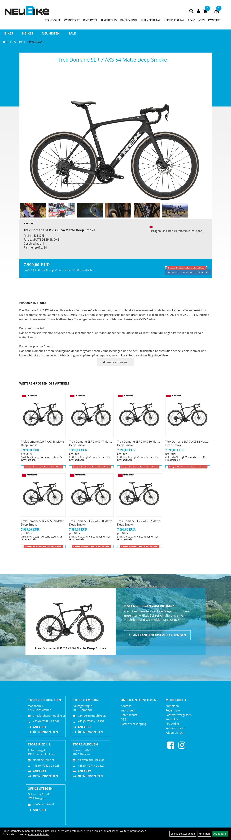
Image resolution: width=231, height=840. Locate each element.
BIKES (8, 33)
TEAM (191, 20)
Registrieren (173, 710)
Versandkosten (175, 728)
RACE (22, 42)
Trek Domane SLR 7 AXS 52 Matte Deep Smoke (186, 443)
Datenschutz (129, 715)
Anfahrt (39, 727)
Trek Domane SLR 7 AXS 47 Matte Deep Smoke (90, 443)
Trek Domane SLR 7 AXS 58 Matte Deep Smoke (42, 522)
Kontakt (126, 706)
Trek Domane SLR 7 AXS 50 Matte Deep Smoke (138, 443)
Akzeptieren (220, 833)
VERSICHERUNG (174, 20)
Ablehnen (204, 833)
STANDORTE (53, 20)
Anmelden (172, 706)
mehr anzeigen (117, 362)
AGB (123, 719)
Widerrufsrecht (175, 733)
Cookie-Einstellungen (183, 833)
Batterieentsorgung (133, 724)
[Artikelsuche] (191, 11)
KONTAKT (214, 20)
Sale (72, 33)
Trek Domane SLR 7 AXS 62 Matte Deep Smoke (138, 522)
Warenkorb (172, 719)
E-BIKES (27, 33)
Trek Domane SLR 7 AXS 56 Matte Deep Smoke (42, 443)
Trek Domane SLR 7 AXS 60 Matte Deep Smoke (90, 522)
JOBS (202, 20)
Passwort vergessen (178, 715)
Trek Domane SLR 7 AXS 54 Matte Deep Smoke (112, 59)
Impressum (128, 710)
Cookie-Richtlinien (38, 834)
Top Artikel (172, 724)
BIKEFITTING (109, 20)
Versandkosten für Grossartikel (73, 270)
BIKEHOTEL (90, 20)
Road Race (36, 42)
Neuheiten (51, 33)
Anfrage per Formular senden (159, 635)
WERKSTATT (72, 20)
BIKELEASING (128, 20)
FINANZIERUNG (150, 20)
